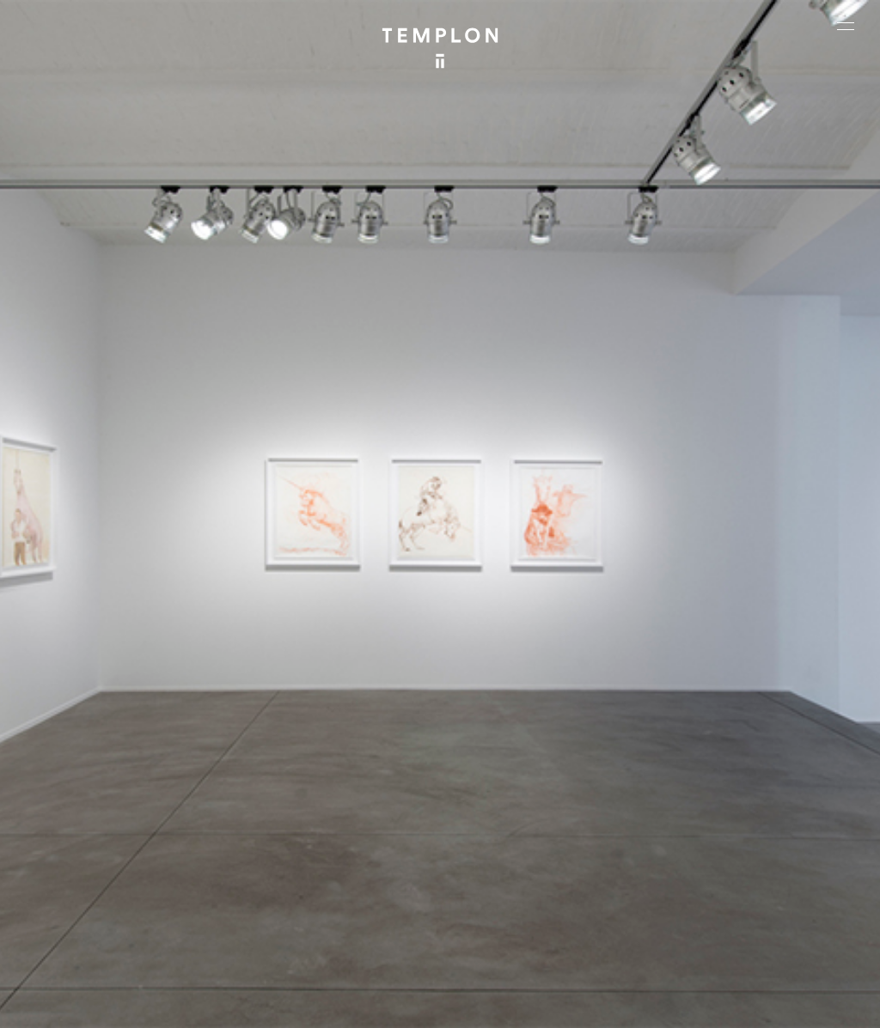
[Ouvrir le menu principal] (845, 26)
